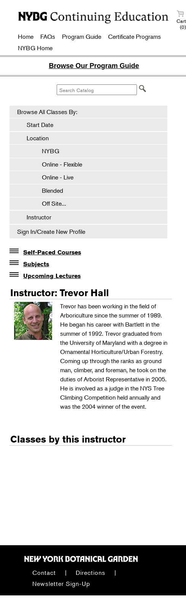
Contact (44, 572)
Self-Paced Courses (52, 252)
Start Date (40, 125)
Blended (48, 190)
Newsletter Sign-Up (61, 583)
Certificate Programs (134, 36)
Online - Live (53, 177)
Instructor (39, 217)
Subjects (36, 264)
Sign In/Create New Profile (51, 231)
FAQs (47, 36)
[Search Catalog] (97, 89)
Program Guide (81, 36)
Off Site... (50, 203)
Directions (90, 572)
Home (25, 36)
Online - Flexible (58, 164)
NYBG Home (35, 48)
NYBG (46, 151)
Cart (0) (181, 20)
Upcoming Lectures (52, 275)
